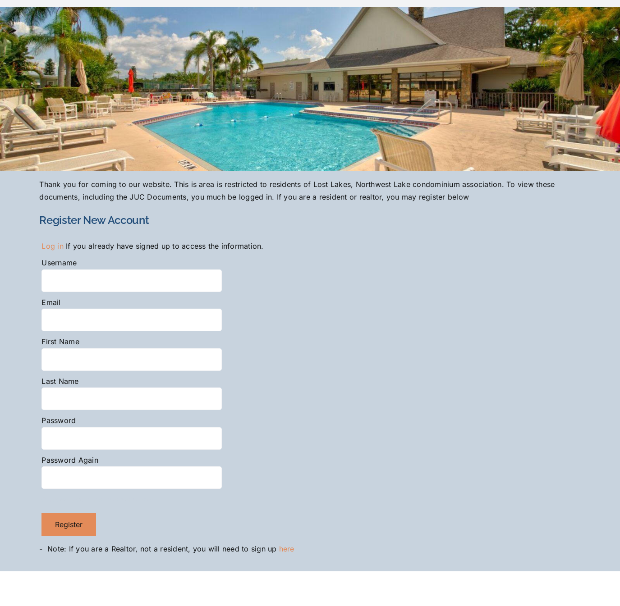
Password (58, 420)
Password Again (69, 460)
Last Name (59, 381)
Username (59, 262)
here (288, 548)
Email (50, 302)
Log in (52, 246)
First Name (60, 341)
